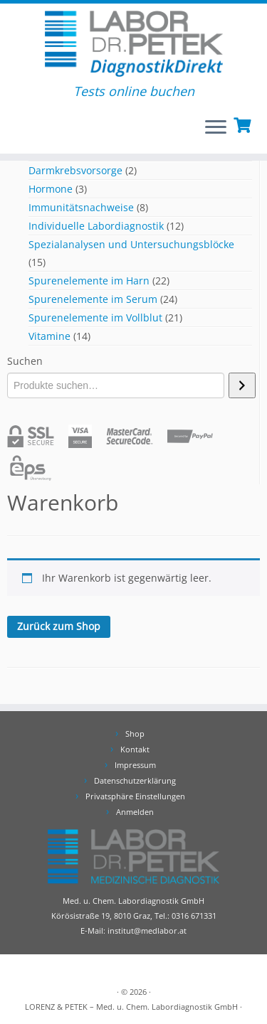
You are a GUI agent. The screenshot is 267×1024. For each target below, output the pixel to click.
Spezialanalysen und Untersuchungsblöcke (131, 244)
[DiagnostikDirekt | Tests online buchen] (133, 44)
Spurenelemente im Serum (92, 299)
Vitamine (49, 336)
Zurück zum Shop (58, 626)
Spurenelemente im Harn (89, 280)
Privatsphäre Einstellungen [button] (135, 796)
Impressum (135, 764)
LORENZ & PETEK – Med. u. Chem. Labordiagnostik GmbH (131, 1006)
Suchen (25, 361)
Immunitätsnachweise (81, 207)
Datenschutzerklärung (135, 780)
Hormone (50, 189)
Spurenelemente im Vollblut (95, 317)
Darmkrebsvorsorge (75, 170)
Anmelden (135, 811)
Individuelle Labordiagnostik (96, 226)
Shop (135, 733)
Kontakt (135, 749)
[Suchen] (242, 385)
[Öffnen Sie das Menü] (215, 128)
